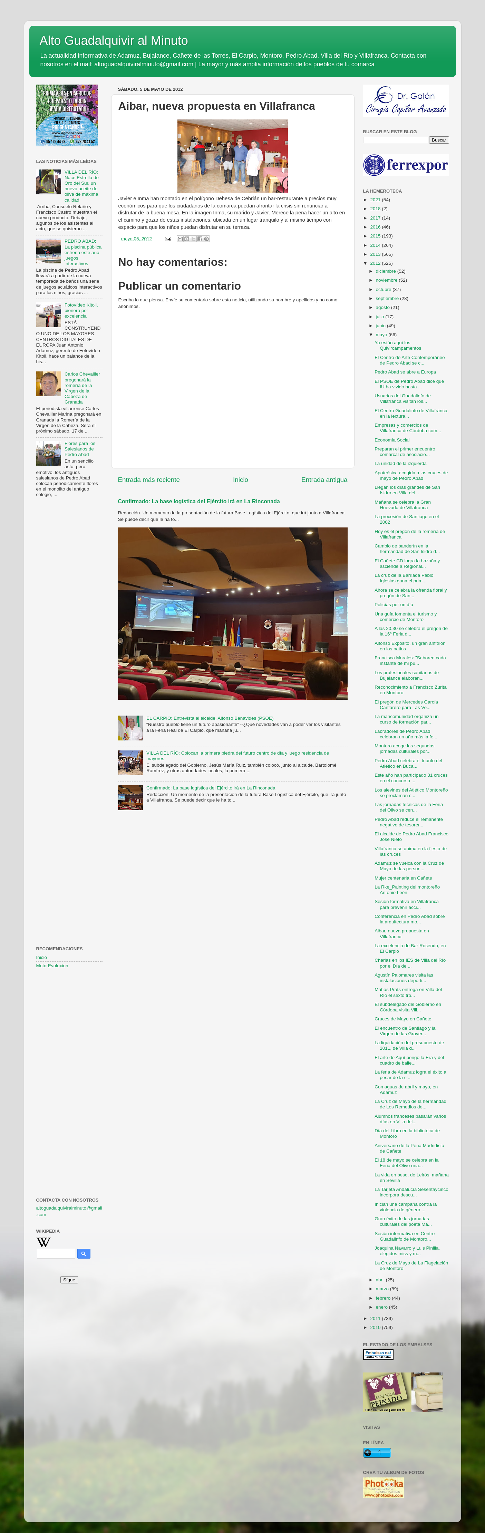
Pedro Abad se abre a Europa (405, 372)
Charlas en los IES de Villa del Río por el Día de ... (410, 963)
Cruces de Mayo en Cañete (403, 1018)
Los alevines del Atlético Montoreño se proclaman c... (411, 792)
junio (381, 325)
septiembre (388, 298)
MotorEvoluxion (52, 965)
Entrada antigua (324, 479)
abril (381, 1279)
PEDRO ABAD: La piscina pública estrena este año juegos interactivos (83, 252)
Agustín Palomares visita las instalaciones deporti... (404, 977)
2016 (376, 227)
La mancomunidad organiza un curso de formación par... (406, 719)
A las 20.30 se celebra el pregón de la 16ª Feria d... (411, 631)
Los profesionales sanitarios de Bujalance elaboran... (407, 675)
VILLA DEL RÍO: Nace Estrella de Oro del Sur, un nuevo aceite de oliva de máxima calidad (82, 186)
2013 (376, 254)
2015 (376, 236)
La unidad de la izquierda (401, 463)
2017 (376, 218)
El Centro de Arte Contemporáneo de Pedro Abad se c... (410, 360)
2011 (376, 1318)
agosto (383, 307)
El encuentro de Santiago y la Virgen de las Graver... (405, 1031)
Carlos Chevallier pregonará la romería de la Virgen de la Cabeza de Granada (82, 388)
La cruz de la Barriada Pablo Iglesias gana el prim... (404, 578)
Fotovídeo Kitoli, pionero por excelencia (81, 310)
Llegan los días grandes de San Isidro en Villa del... (407, 490)
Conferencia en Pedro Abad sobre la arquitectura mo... (410, 919)
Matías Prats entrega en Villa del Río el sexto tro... (408, 992)
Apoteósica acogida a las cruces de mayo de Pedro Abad (411, 475)
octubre (384, 289)
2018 (376, 208)
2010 (376, 1327)
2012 (376, 263)
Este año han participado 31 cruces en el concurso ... (411, 778)
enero (382, 1307)
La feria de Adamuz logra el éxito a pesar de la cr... (410, 1074)
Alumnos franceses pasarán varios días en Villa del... (410, 1119)
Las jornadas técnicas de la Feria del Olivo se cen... (409, 807)
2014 (376, 245)
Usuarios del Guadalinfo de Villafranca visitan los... (403, 398)
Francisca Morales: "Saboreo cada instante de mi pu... (410, 660)
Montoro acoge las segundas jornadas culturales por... (404, 748)
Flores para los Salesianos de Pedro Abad (80, 449)
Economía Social (392, 440)
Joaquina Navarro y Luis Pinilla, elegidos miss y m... (407, 1250)
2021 (376, 199)
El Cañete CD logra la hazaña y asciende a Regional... (407, 563)
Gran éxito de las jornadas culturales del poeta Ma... (403, 1221)
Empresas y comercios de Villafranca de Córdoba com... (408, 428)
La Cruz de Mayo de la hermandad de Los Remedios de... (410, 1104)
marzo (383, 1288)
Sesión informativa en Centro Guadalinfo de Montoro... (405, 1236)
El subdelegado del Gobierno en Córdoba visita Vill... (408, 1007)
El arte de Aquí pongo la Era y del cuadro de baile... (409, 1060)
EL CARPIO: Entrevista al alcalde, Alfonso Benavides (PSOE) (210, 718)
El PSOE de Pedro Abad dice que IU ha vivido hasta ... (409, 384)
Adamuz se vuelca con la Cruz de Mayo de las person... (409, 866)
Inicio (240, 479)
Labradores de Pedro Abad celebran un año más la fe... (406, 734)
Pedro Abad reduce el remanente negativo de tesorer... (409, 822)
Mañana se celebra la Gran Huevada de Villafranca (403, 504)
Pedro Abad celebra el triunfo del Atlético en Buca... (408, 763)
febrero (384, 1298)
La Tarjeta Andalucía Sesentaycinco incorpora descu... (411, 1192)
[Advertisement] (69, 614)
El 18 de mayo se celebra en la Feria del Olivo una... (406, 1162)
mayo (382, 334)
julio (381, 316)
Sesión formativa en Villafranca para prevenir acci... (407, 904)
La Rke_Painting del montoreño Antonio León (407, 889)
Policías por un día (394, 604)
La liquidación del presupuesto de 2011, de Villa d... (409, 1045)
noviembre (387, 280)
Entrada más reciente (149, 479)
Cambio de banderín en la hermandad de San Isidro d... (407, 548)
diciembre (386, 271)
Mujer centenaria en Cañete (403, 878)
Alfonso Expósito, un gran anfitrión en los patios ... (410, 646)
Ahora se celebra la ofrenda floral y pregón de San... (411, 593)
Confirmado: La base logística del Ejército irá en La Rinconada (199, 501)
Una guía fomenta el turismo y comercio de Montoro (406, 616)
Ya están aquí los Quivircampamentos (398, 345)
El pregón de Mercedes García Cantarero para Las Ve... (406, 704)
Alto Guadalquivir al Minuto (114, 40)
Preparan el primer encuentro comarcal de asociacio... (405, 451)
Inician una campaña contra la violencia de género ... (406, 1207)
